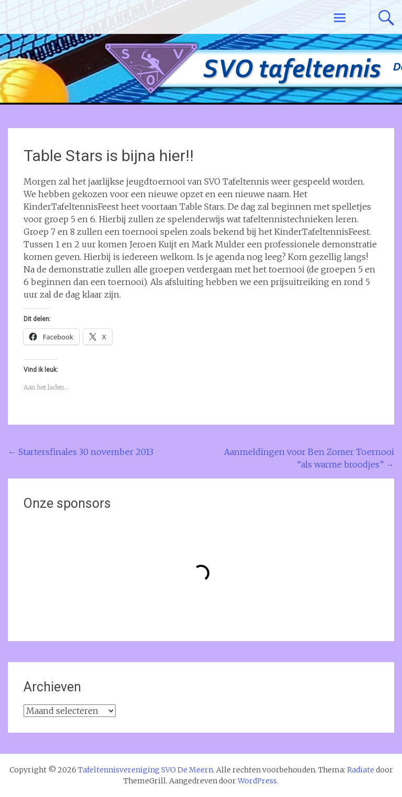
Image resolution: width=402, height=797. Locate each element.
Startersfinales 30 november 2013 (80, 452)
